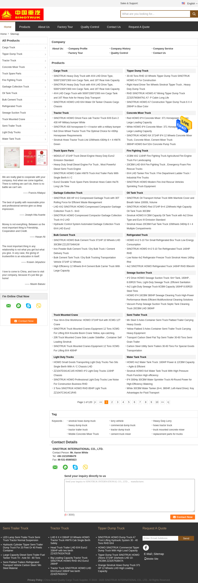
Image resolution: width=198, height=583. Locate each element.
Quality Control (90, 26)
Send (186, 538)
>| (168, 402)
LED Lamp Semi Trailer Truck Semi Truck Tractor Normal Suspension (21, 539)
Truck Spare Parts (11, 73)
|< (95, 402)
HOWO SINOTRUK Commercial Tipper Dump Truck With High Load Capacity (118, 549)
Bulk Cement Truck (12, 99)
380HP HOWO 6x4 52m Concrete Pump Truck (151, 144)
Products (24, 26)
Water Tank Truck (11, 138)
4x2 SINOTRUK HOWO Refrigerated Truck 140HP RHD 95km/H (161, 266)
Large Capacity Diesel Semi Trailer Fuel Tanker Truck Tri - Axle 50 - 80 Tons (24, 556)
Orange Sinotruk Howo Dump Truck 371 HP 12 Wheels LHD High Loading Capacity (119, 568)
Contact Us (114, 26)
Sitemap (159, 554)
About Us (44, 26)
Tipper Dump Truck (12, 54)
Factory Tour (65, 26)
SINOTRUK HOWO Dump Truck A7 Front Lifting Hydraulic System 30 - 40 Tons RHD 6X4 (118, 540)
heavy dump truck (78, 425)
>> (162, 402)
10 (157, 402)
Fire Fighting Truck (12, 80)
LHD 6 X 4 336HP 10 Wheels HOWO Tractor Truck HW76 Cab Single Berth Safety (70, 540)
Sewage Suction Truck (14, 112)
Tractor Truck (9, 60)
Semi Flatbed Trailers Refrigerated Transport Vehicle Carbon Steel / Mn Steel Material (22, 565)
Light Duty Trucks (11, 132)
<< (100, 402)
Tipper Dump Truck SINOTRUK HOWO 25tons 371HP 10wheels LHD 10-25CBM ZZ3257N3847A (118, 558)
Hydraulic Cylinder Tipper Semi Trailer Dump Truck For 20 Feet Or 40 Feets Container (23, 547)
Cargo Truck (8, 47)
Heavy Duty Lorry (162, 421)
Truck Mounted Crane (13, 119)
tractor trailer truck (78, 429)
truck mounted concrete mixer (169, 429)
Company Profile (78, 48)
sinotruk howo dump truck (82, 421)
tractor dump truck (120, 429)
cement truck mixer (121, 434)
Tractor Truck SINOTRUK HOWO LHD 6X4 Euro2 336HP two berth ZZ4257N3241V (70, 571)
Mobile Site (151, 558)
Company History (120, 48)
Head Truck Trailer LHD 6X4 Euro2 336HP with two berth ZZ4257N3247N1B (68, 550)
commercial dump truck (123, 425)
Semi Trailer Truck (11, 125)
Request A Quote (139, 26)
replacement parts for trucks (168, 434)
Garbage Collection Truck (15, 86)
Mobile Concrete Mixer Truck (84, 434)
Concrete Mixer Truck (13, 67)
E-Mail (148, 554)
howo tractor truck (162, 425)
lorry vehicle (117, 421)
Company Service (163, 48)
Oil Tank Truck (9, 93)
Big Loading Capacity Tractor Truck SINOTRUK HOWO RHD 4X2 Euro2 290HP (69, 560)
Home (7, 26)
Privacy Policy (35, 580)
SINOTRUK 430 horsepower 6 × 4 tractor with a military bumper (87, 126)
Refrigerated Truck (12, 106)
